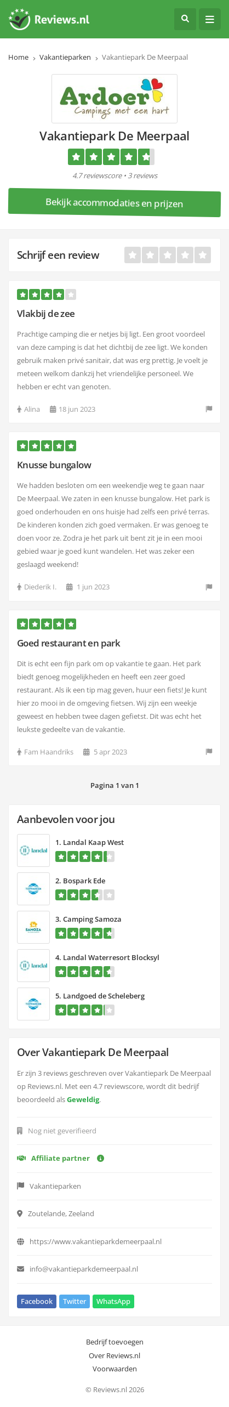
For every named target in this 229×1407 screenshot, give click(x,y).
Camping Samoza (92, 919)
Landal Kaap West (93, 842)
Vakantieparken (65, 57)
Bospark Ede (84, 881)
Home (18, 57)
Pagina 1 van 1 (114, 785)
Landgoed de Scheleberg (104, 996)
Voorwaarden (115, 1369)
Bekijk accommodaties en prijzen (114, 202)
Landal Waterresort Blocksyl (111, 957)
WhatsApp (113, 1301)
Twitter (74, 1301)
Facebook (37, 1301)
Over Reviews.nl (114, 1355)
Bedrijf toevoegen (115, 1342)
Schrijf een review (58, 255)
